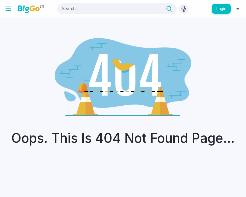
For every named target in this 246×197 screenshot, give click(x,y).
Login (221, 8)
